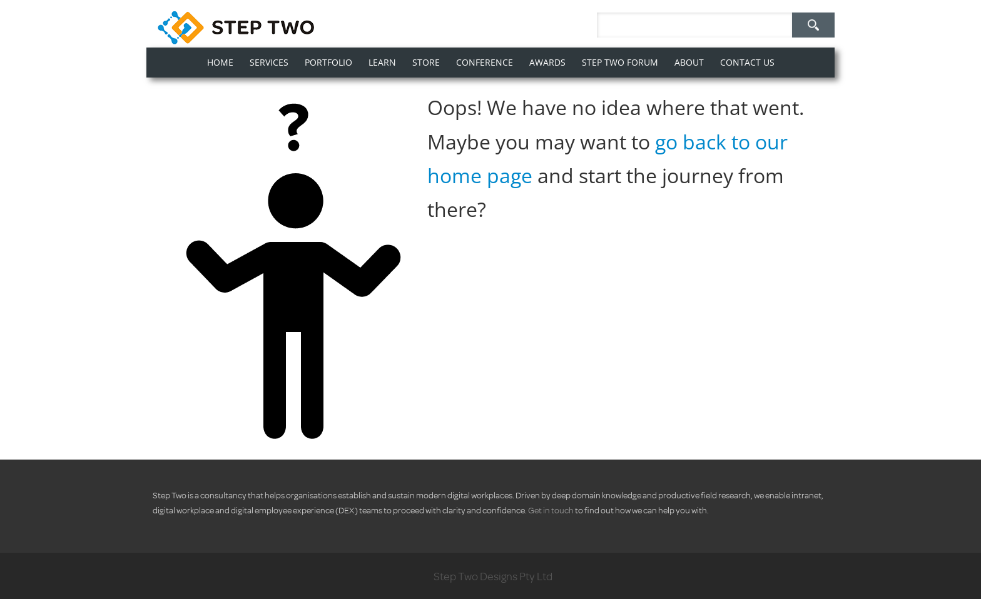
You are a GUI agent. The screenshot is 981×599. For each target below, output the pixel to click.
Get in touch (551, 509)
